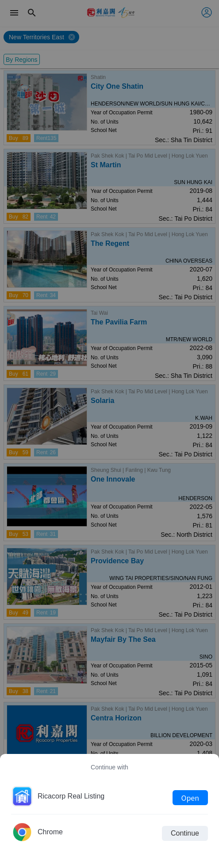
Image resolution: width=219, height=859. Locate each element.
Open (190, 797)
